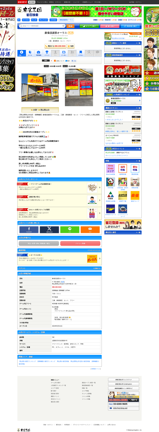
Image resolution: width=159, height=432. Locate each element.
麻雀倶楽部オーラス (56, 32)
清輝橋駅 (53, 20)
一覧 (138, 43)
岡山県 (34, 20)
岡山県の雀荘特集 (63, 361)
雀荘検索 (26, 20)
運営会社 (58, 424)
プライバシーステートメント (82, 424)
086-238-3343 (56, 287)
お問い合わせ (111, 424)
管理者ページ (96, 369)
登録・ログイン (48, 424)
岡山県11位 (43, 110)
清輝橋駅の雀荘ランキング (46, 361)
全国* (34, 110)
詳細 (74, 61)
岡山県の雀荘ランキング (27, 361)
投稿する (96, 268)
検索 (70, 26)
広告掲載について (99, 424)
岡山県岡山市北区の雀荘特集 (80, 361)
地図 (62, 282)
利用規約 (67, 424)
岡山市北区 (43, 20)
